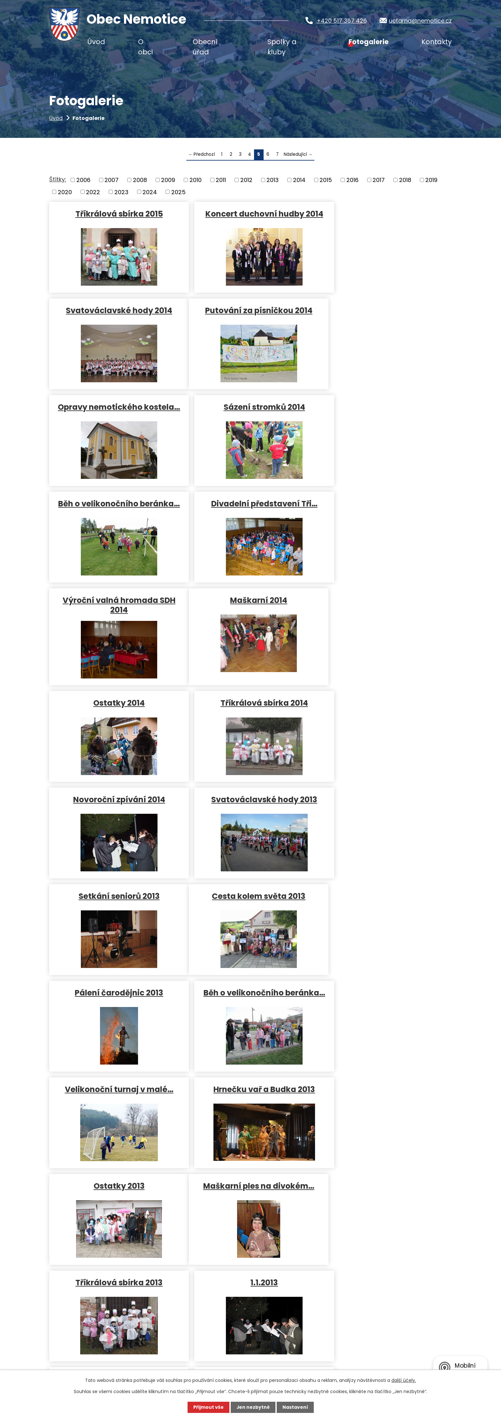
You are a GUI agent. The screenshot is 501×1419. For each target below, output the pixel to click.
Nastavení (295, 1407)
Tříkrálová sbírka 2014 (385, 516)
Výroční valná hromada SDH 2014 (385, 418)
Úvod (56, 118)
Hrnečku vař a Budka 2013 (250, 811)
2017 (379, 180)
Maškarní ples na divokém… (114, 908)
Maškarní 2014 (114, 516)
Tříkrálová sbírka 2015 (114, 213)
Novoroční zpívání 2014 (114, 612)
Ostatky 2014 (250, 516)
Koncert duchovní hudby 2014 (250, 213)
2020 (65, 192)
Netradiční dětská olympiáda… (250, 1010)
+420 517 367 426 (340, 21)
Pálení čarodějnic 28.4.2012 (250, 1107)
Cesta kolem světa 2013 (114, 709)
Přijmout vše (208, 1407)
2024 (150, 192)
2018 (405, 180)
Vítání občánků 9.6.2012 (114, 1107)
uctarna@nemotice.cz (420, 21)
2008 (140, 180)
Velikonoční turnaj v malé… (114, 811)
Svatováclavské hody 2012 (114, 1005)
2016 (352, 180)
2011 (221, 180)
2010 (195, 180)
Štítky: (57, 179)
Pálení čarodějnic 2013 (250, 709)
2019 (431, 180)
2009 (168, 180)
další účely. (403, 1380)
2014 (299, 180)
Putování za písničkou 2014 (114, 310)
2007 (111, 180)
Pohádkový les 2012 (385, 1005)
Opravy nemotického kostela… (250, 315)
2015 (326, 180)
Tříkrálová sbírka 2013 (250, 908)
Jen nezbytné (253, 1407)
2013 (272, 180)
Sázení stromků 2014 (385, 310)
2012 (246, 180)
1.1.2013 (385, 908)
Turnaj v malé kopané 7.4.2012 (385, 1112)
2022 (93, 192)
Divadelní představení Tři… (250, 413)
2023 (121, 192)
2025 (178, 192)
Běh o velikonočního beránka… (114, 418)
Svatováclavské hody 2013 (250, 612)
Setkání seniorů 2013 (385, 612)
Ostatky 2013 (385, 811)
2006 (83, 180)
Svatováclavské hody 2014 (385, 213)
